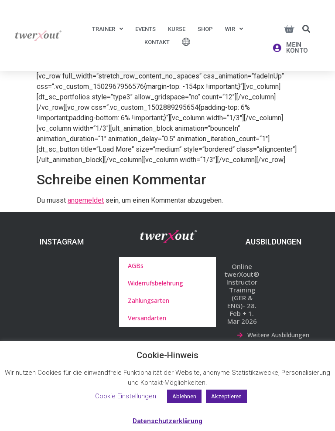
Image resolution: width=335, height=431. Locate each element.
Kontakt (157, 42)
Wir (234, 29)
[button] (306, 29)
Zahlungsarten (148, 300)
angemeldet (86, 200)
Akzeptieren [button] (226, 396)
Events (145, 29)
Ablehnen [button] (184, 396)
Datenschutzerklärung (167, 421)
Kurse (176, 29)
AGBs (136, 265)
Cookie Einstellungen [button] (125, 396)
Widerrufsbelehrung (155, 283)
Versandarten (147, 318)
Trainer (107, 29)
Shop (205, 29)
